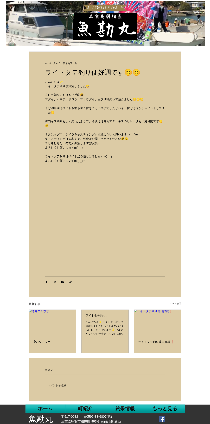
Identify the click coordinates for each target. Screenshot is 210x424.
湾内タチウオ (41, 342)
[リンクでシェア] (70, 281)
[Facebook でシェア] (46, 281)
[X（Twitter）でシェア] (54, 281)
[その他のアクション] (163, 63)
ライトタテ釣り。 (97, 315)
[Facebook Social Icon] (162, 419)
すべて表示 (175, 303)
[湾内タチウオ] (52, 323)
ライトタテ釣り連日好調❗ (156, 342)
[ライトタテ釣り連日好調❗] (157, 323)
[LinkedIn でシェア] (62, 281)
